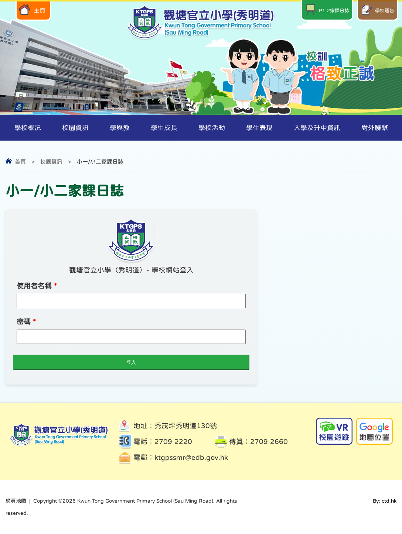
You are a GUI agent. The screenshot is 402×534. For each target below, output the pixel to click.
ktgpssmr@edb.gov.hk (191, 457)
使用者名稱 (37, 285)
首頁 (20, 161)
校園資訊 (51, 161)
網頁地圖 (16, 500)
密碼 (26, 321)
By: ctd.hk (384, 500)
